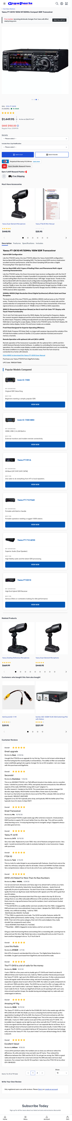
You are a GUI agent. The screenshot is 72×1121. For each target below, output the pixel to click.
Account (47, 1118)
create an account (51, 1089)
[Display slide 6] (47, 237)
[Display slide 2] (27, 237)
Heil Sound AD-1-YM (9, 717)
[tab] (7, 244)
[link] (28, 1073)
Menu (25, 1118)
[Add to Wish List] (4, 176)
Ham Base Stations (8, 9)
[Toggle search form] (57, 3)
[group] (8, 113)
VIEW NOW (35, 404)
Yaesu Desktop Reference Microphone (15, 658)
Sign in (40, 1089)
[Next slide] (66, 237)
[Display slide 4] (37, 237)
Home (5, 1118)
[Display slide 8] (49, 671)
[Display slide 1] (23, 237)
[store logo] (20, 3)
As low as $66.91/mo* (26, 119)
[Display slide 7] (44, 671)
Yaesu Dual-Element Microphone (13, 224)
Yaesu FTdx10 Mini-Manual (45, 224)
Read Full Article (59, 20)
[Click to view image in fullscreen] (35, 60)
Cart (67, 1118)
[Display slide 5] (42, 237)
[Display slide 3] (32, 237)
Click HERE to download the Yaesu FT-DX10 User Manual (24, 355)
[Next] (42, 1073)
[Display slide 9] (54, 671)
